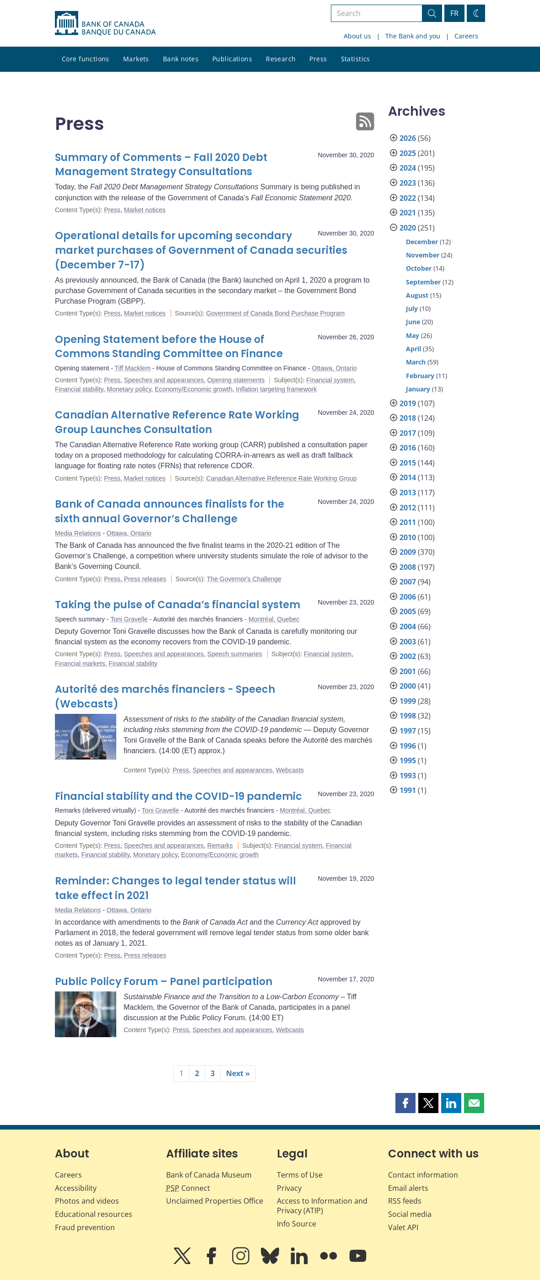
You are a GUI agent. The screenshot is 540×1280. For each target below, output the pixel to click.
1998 (408, 716)
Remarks (220, 845)
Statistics (355, 58)
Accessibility (76, 1188)
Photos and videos (87, 1201)
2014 (408, 477)
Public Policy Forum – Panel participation (163, 982)
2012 (408, 508)
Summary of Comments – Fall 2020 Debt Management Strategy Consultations (161, 164)
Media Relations (78, 533)
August (417, 295)
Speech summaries (234, 654)
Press (318, 58)
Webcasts (290, 770)
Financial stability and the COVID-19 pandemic (178, 796)
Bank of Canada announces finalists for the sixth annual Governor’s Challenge (169, 511)
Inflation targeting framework (276, 389)
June (413, 321)
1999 (408, 701)
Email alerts (408, 1188)
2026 (408, 138)
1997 (408, 731)
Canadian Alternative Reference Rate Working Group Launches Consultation (177, 422)
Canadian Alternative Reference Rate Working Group (281, 478)
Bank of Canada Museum (209, 1175)
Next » (238, 1073)
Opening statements (236, 380)
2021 (408, 213)
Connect (188, 1188)
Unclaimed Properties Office (214, 1201)
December (422, 241)
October (419, 268)
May (412, 335)
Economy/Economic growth (193, 389)
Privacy (289, 1188)
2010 (408, 537)
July (412, 308)
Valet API (403, 1227)
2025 (408, 153)
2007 (408, 582)
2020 (408, 228)
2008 (408, 567)
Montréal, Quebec (273, 619)
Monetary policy (129, 389)
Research (281, 58)
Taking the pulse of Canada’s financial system (177, 605)
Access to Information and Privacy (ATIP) (322, 1206)
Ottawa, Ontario (334, 368)
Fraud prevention (85, 1227)
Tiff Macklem (133, 368)
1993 (408, 776)
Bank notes (181, 58)
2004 (408, 626)
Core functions (85, 58)
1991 (408, 790)
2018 (408, 418)
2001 (408, 671)
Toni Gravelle (129, 619)
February (420, 375)
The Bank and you (412, 36)
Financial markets (80, 663)
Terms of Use (300, 1175)
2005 (408, 611)
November (422, 255)
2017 (408, 433)
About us (357, 36)
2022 (408, 198)
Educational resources (93, 1214)
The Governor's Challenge (244, 579)
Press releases (145, 579)
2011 (408, 522)
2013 (408, 492)
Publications (232, 58)
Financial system (330, 380)
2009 (408, 552)
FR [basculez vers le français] (454, 13)
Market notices (145, 210)
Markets (136, 58)
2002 (408, 656)
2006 (408, 597)
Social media (410, 1214)
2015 (408, 463)
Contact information (423, 1175)
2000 (408, 686)
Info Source (296, 1224)
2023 (408, 183)
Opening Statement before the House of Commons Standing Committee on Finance (169, 346)
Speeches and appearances (164, 380)
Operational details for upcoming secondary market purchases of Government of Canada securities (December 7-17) (201, 250)
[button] (405, 1103)
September (423, 282)
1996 (408, 746)
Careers (466, 36)
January (418, 389)
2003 (408, 642)
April (413, 348)
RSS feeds (404, 1201)
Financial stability (79, 389)
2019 (408, 403)
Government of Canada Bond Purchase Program (275, 313)
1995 (408, 760)
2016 (408, 448)
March (416, 362)
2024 (408, 168)
